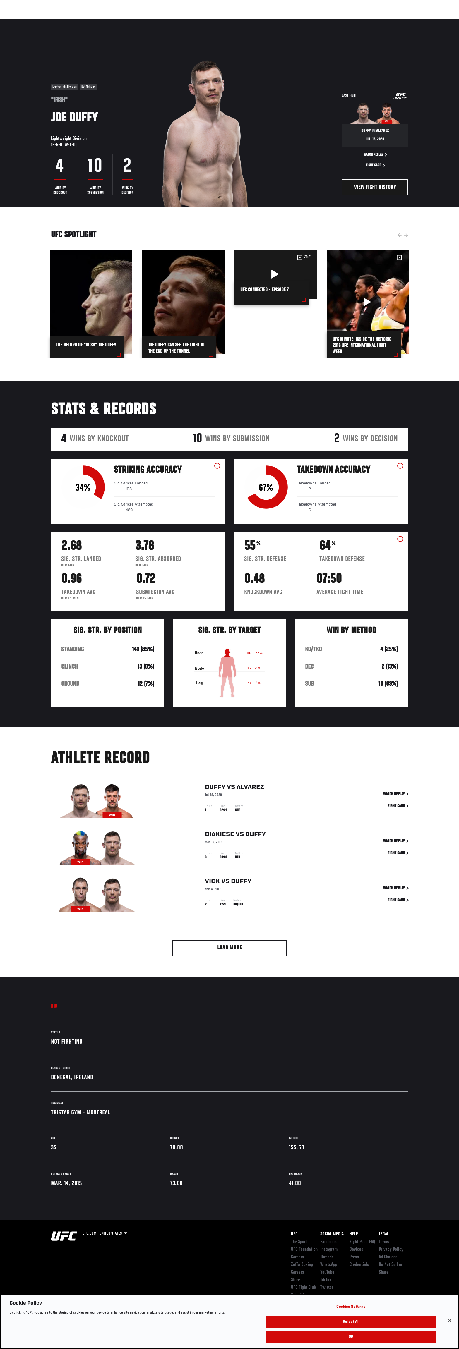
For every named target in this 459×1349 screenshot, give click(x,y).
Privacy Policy (391, 1249)
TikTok (326, 1280)
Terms (384, 1242)
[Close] (449, 1320)
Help (354, 1234)
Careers (297, 1257)
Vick (212, 882)
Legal (384, 1234)
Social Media (332, 1234)
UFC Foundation (304, 1249)
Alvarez (250, 788)
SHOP (395, 22)
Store (295, 1280)
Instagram (329, 1249)
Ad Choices (388, 1257)
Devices (356, 1249)
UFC (294, 1234)
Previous (400, 235)
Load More (229, 948)
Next (406, 235)
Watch (341, 22)
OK (351, 1337)
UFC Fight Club (303, 1287)
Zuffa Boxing (369, 22)
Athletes (95, 22)
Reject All (351, 1322)
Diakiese (219, 835)
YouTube (327, 1272)
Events (44, 22)
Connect (317, 22)
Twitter (326, 1287)
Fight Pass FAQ (362, 1242)
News (118, 22)
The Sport (299, 1242)
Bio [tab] (54, 1006)
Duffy (215, 788)
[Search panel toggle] (411, 22)
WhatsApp (328, 1264)
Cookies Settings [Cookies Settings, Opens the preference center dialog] (351, 1307)
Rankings (69, 22)
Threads (327, 1257)
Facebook (328, 1242)
